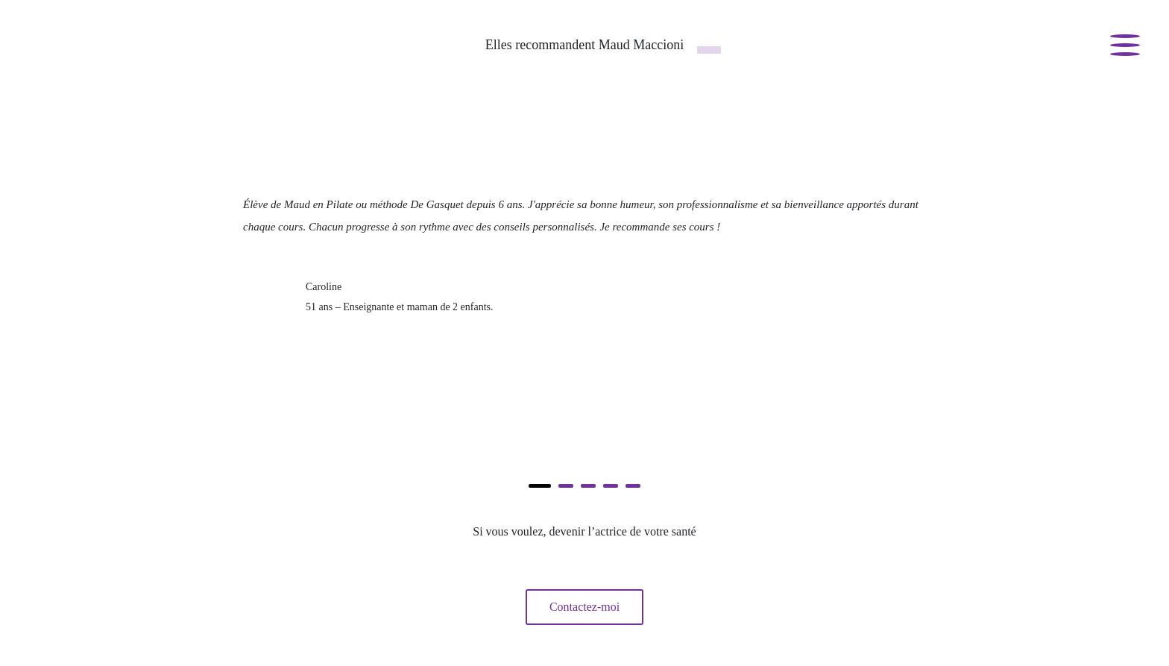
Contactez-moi (584, 606)
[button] (540, 486)
